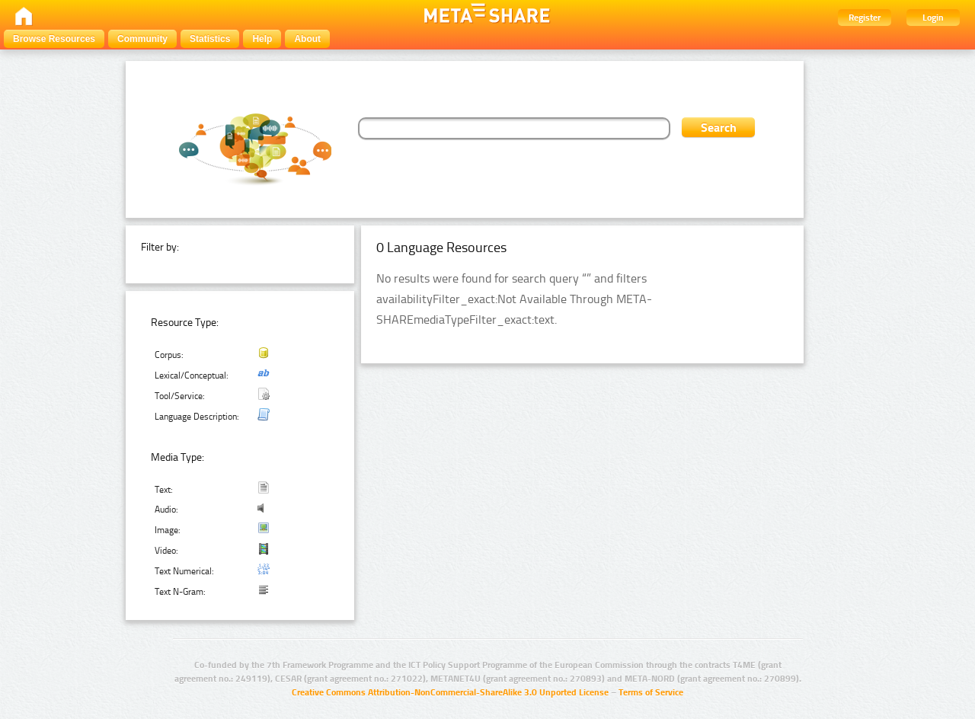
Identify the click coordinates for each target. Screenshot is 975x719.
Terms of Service (651, 692)
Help (262, 39)
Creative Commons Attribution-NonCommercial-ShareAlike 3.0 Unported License (450, 692)
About (307, 39)
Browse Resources (54, 39)
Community (142, 39)
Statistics (210, 39)
